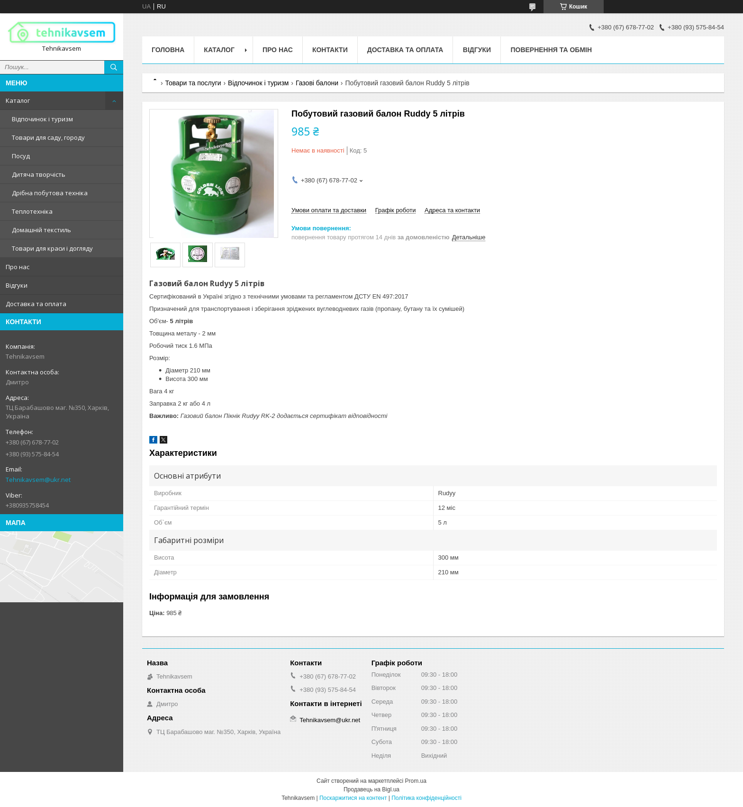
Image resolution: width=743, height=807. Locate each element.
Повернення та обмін (551, 50)
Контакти (330, 50)
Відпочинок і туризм (42, 119)
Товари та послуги (193, 83)
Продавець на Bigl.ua (371, 789)
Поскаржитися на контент (353, 798)
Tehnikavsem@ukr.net (38, 479)
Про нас (17, 267)
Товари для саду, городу (48, 137)
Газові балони (317, 83)
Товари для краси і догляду (52, 248)
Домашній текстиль (41, 230)
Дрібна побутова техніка (50, 193)
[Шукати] (113, 67)
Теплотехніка (32, 211)
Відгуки (16, 285)
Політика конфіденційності (426, 798)
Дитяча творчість (38, 174)
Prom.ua (415, 781)
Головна (168, 50)
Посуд (21, 156)
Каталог (18, 100)
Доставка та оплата (36, 303)
